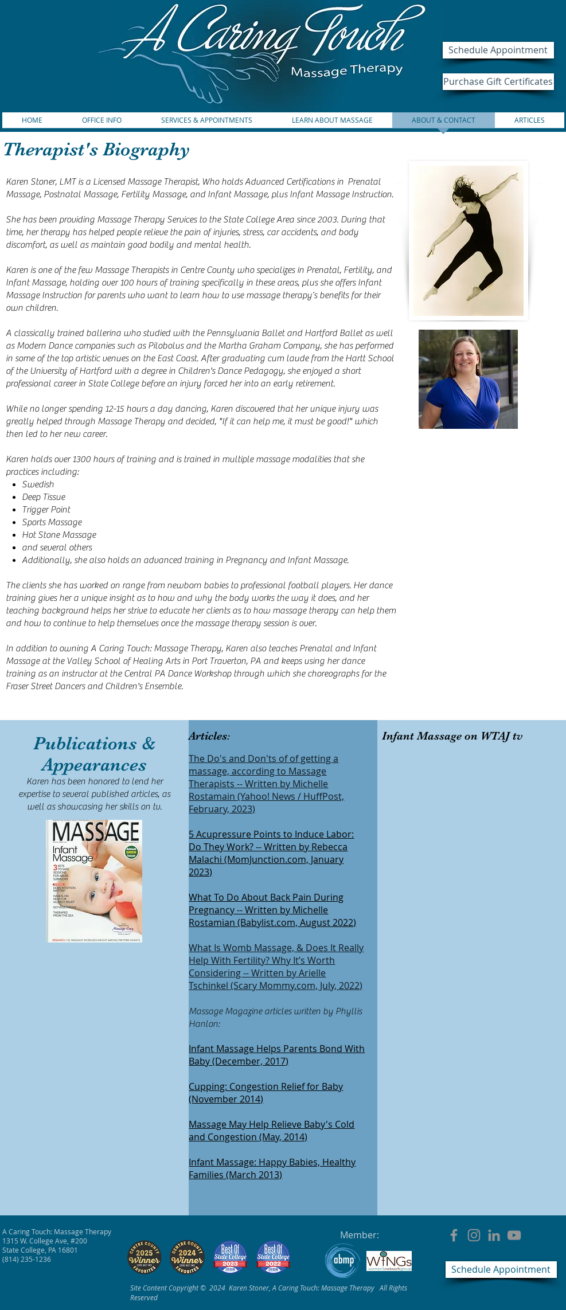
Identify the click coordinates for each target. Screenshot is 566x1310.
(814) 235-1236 (26, 1259)
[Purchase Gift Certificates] (498, 81)
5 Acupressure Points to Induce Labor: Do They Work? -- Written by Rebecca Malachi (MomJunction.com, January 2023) (271, 853)
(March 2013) (254, 1174)
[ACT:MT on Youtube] (514, 1235)
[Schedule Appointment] (498, 50)
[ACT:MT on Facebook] (454, 1235)
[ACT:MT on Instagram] (474, 1235)
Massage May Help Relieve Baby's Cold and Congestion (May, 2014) (271, 1130)
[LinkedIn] (494, 1235)
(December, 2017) (250, 1061)
